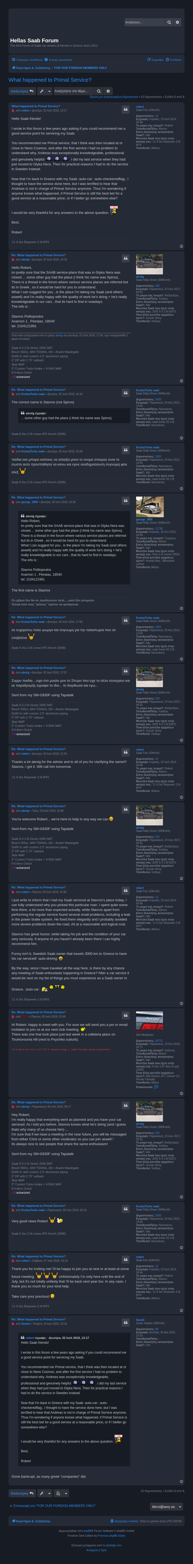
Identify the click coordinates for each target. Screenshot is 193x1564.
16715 (159, 1040)
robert (140, 106)
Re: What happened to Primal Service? (39, 255)
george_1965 (144, 519)
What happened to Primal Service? (50, 80)
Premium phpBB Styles (111, 1535)
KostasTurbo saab (147, 390)
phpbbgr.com (114, 1545)
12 (156, 115)
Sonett (140, 1320)
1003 (158, 399)
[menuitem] (58, 60)
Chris (139, 1031)
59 (156, 1329)
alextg (140, 276)
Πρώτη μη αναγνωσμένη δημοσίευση (114, 96)
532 (157, 285)
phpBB (87, 1530)
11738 (159, 528)
